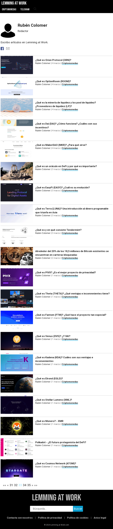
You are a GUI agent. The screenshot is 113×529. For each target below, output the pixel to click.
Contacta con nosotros (20, 517)
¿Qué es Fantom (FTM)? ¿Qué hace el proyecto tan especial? (70, 314)
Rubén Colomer (42, 63)
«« (4, 485)
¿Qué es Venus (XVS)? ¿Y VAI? (52, 336)
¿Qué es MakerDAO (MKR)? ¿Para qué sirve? (61, 144)
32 (16, 485)
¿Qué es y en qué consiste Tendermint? (58, 229)
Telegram (24, 9)
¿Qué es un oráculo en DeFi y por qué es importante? (66, 166)
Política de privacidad (50, 517)
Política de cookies (77, 517)
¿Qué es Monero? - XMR (49, 421)
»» (35, 485)
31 (11, 485)
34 (24, 485)
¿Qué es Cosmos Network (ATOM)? (55, 463)
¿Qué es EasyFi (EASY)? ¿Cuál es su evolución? (62, 187)
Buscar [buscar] (78, 508)
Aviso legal (100, 517)
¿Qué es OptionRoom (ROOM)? (53, 81)
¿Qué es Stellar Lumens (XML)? (53, 399)
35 (29, 485)
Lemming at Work (56, 498)
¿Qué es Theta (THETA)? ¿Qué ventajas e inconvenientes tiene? (72, 293)
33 (20, 485)
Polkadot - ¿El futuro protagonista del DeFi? (60, 442)
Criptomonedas (9, 9)
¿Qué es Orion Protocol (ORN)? (53, 60)
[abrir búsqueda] (35, 9)
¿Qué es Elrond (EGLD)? (49, 378)
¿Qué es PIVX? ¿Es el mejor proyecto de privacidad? (65, 272)
